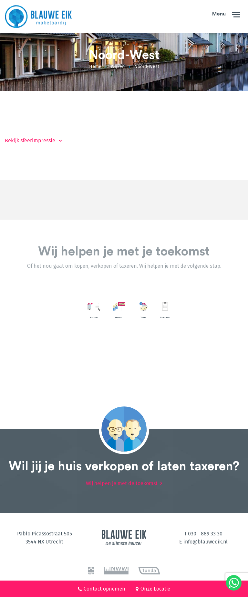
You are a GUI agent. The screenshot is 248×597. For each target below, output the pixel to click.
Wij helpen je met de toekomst (122, 479)
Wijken (118, 67)
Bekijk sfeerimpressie (30, 140)
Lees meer (118, 304)
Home (95, 67)
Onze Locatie (155, 589)
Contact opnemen (104, 589)
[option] (35, 308)
